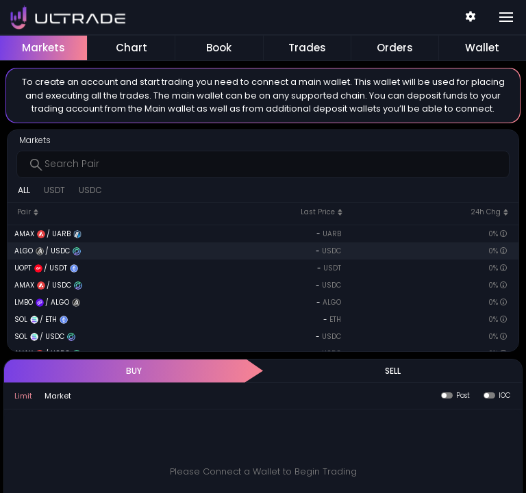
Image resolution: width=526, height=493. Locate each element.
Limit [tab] (23, 395)
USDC (90, 190)
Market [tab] (58, 395)
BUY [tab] (134, 371)
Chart (131, 47)
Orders (395, 47)
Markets (43, 47)
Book (218, 47)
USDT (54, 190)
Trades (307, 47)
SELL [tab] (393, 371)
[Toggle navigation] (506, 17)
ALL (24, 190)
